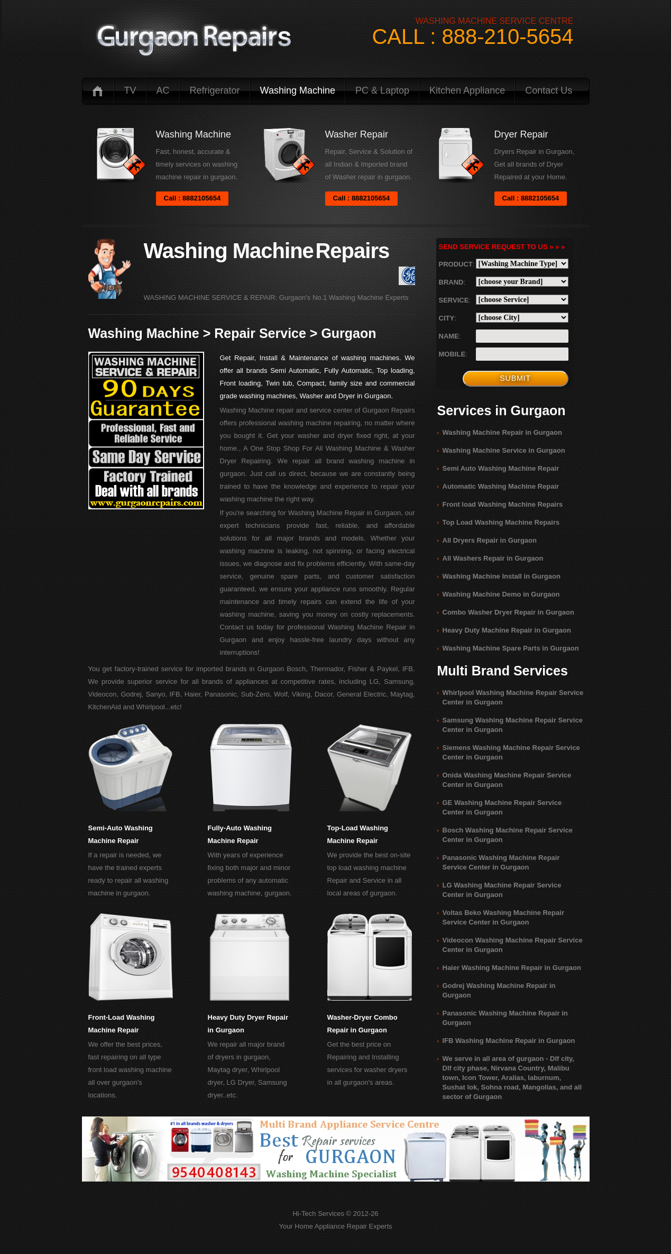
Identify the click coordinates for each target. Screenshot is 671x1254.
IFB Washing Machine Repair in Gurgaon (509, 1041)
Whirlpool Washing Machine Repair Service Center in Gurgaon (513, 697)
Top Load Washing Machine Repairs (501, 522)
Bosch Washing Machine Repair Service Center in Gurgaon (508, 835)
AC (163, 90)
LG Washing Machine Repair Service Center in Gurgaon (502, 890)
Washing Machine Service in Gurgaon (504, 450)
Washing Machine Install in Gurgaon (501, 576)
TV (130, 90)
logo (193, 41)
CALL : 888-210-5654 (472, 36)
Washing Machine (297, 90)
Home (98, 91)
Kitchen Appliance (467, 90)
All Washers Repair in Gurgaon (493, 558)
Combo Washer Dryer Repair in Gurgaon (508, 612)
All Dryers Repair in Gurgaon (490, 540)
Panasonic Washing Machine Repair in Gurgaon (505, 1018)
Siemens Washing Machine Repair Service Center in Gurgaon (511, 752)
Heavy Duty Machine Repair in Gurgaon (507, 630)
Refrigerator (215, 90)
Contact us (548, 90)
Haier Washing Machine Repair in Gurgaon (512, 968)
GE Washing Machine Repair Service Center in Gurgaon (502, 807)
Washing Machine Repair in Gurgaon (502, 432)
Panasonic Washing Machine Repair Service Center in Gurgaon (501, 862)
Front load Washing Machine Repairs (503, 504)
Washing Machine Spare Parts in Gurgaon (511, 648)
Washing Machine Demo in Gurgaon (501, 594)
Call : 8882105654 (192, 198)
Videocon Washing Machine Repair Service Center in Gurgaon (513, 945)
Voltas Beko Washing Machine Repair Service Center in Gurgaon (503, 917)
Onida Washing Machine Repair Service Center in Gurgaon (507, 780)
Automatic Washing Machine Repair (501, 486)
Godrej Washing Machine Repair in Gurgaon (499, 990)
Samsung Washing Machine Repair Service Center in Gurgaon (513, 725)
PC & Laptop (382, 90)
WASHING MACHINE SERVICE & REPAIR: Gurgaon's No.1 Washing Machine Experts (276, 297)
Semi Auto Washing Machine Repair (501, 468)
